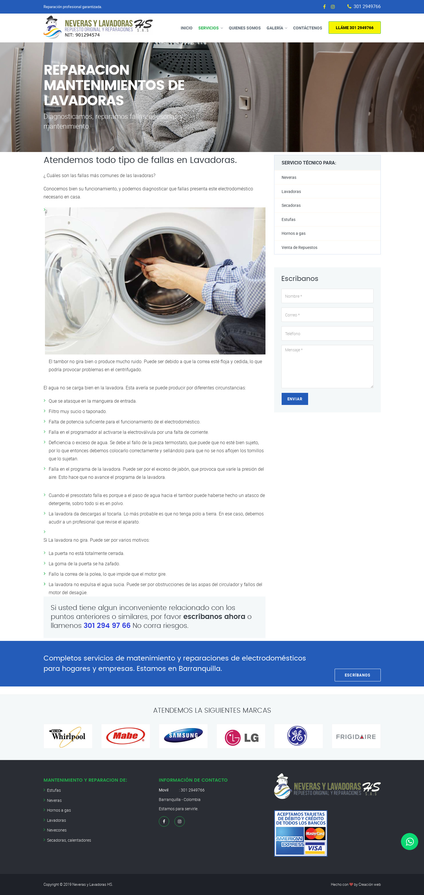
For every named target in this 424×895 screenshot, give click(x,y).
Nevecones (57, 830)
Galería (275, 28)
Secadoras (291, 205)
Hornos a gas (294, 233)
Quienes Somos (245, 28)
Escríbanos (357, 663)
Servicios (208, 28)
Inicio (187, 28)
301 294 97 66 (107, 625)
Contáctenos (307, 28)
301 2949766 (367, 6)
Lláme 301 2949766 (355, 27)
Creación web (370, 884)
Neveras (289, 177)
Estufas (288, 219)
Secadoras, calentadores (69, 840)
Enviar (294, 398)
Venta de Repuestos (299, 247)
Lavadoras (291, 191)
